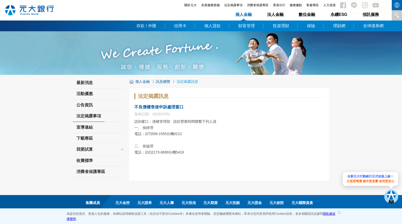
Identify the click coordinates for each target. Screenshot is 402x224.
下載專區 (84, 138)
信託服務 (371, 14)
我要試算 (84, 149)
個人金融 (243, 14)
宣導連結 (84, 127)
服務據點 (296, 5)
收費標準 (84, 160)
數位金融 (307, 14)
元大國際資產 (302, 203)
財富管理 (246, 26)
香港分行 (279, 5)
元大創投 (276, 203)
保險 (311, 26)
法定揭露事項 (233, 5)
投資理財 (281, 26)
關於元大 (190, 5)
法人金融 (275, 14)
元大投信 (189, 203)
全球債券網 (373, 26)
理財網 (339, 26)
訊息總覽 (163, 81)
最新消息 (84, 82)
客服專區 (312, 5)
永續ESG (338, 14)
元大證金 (254, 203)
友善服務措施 (210, 5)
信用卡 (180, 26)
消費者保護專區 (257, 5)
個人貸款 (212, 26)
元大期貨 (210, 203)
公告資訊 (84, 105)
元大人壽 (166, 203)
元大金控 (122, 203)
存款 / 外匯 (146, 26)
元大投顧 (232, 203)
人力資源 (329, 5)
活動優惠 (84, 93)
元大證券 (144, 203)
